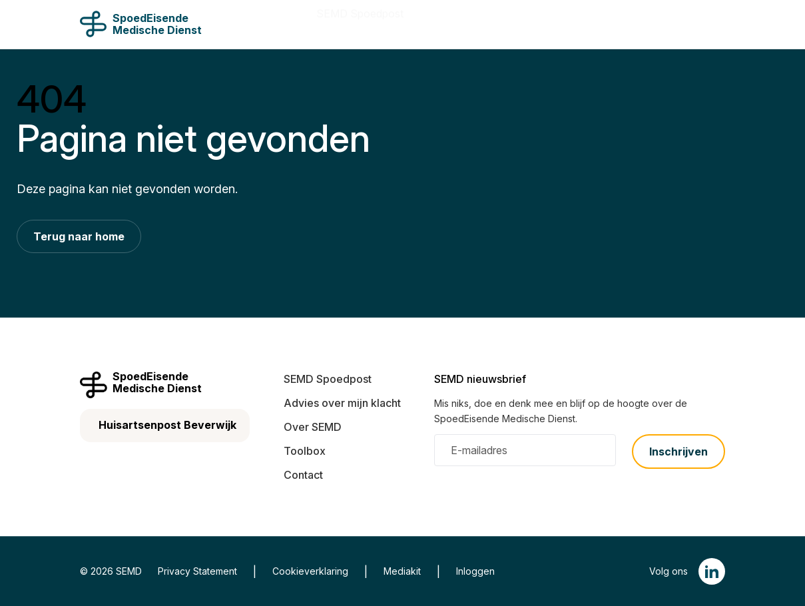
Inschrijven (678, 451)
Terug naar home (79, 236)
